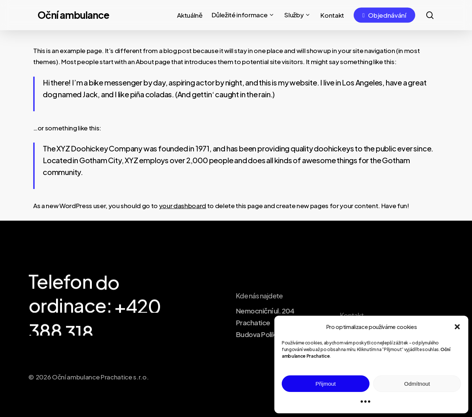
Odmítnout (417, 384)
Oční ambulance (73, 15)
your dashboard (182, 206)
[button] (457, 326)
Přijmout (325, 384)
